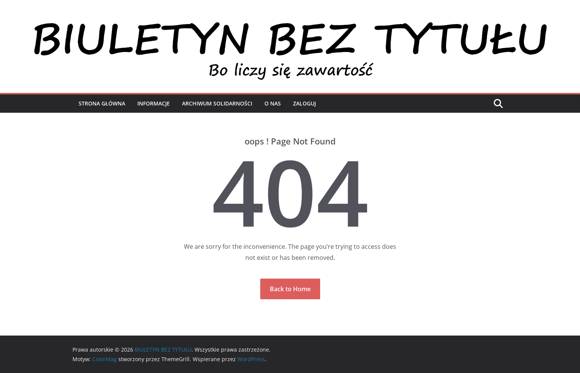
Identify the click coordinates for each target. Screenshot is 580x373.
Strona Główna (102, 103)
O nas (272, 103)
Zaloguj (304, 103)
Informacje (153, 103)
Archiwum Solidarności (217, 103)
